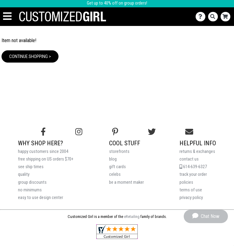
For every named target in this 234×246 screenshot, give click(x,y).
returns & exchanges (197, 151)
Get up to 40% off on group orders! (117, 3)
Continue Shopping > (30, 56)
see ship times (31, 166)
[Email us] (189, 131)
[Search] (214, 16)
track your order (193, 174)
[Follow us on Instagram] (78, 131)
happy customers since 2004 (43, 151)
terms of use (190, 190)
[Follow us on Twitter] (152, 131)
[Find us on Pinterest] (115, 131)
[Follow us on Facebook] (43, 131)
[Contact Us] (202, 16)
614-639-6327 (193, 166)
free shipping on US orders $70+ (45, 159)
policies (186, 182)
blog (113, 159)
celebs (115, 174)
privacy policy (191, 197)
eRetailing (132, 216)
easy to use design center (40, 197)
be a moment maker (126, 182)
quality (24, 174)
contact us (189, 159)
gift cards (117, 166)
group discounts (32, 182)
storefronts (119, 151)
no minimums (30, 190)
